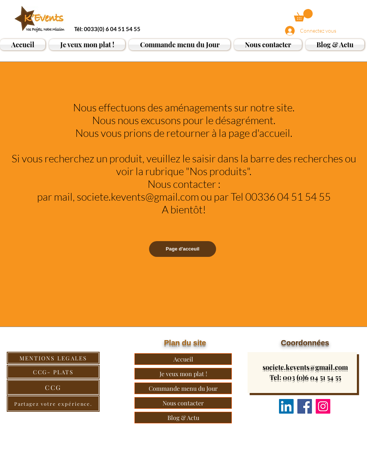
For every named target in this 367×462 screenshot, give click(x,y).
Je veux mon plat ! (183, 374)
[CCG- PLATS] (53, 371)
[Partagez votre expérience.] (53, 403)
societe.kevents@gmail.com (305, 367)
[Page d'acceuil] (182, 249)
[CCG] (53, 387)
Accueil (183, 359)
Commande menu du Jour (183, 388)
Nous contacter (183, 403)
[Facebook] (304, 406)
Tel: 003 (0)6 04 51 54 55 (305, 377)
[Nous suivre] (286, 406)
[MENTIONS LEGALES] (53, 357)
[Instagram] (323, 406)
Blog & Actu (183, 418)
